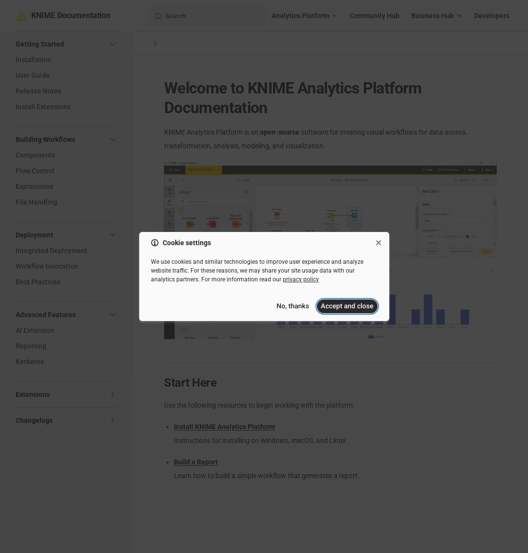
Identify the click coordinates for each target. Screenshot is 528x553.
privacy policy (301, 279)
